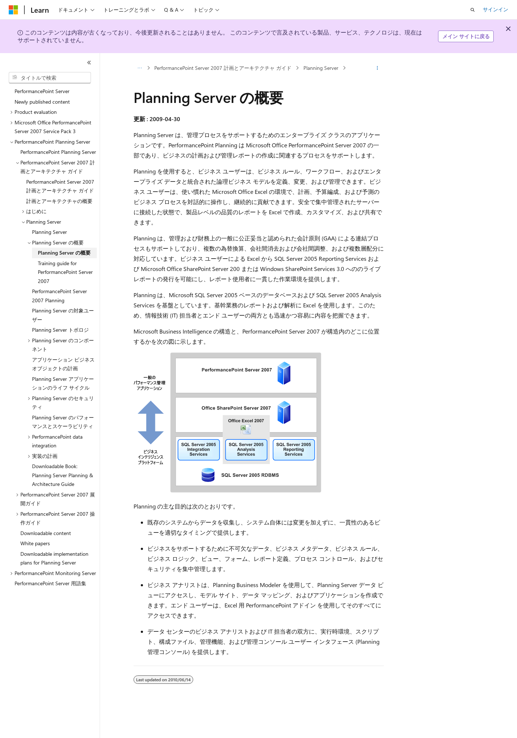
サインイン (495, 9)
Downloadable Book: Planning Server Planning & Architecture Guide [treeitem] (62, 475)
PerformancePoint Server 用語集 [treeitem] (50, 583)
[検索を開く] (472, 9)
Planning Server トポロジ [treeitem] (60, 329)
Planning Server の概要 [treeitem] (64, 252)
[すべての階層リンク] (140, 68)
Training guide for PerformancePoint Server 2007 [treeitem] (65, 272)
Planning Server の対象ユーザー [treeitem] (63, 315)
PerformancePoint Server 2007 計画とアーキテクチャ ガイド (222, 67)
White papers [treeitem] (35, 543)
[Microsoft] (13, 10)
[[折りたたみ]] (89, 62)
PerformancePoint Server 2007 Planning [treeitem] (59, 296)
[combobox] (50, 78)
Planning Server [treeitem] (49, 231)
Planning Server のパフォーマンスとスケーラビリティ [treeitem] (63, 422)
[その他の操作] (377, 68)
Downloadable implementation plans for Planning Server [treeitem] (54, 558)
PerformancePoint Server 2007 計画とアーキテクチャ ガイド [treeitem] (60, 186)
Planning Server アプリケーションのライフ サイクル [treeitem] (63, 383)
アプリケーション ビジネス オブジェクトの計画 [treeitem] (63, 364)
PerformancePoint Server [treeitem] (42, 91)
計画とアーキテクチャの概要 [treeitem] (59, 201)
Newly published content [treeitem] (42, 101)
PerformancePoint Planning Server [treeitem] (58, 151)
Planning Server (320, 67)
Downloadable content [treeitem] (45, 533)
